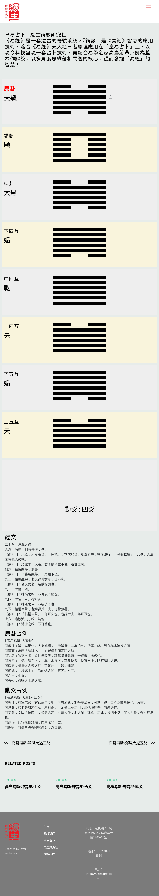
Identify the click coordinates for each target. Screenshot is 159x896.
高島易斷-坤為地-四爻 (124, 786)
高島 (13, 780)
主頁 (46, 826)
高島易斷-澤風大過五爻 (128, 742)
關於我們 (49, 833)
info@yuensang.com (99, 875)
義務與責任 (50, 847)
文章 (7, 780)
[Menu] (148, 5)
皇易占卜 (49, 840)
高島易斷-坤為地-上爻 (23, 786)
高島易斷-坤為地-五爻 (74, 786)
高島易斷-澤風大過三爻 (31, 742)
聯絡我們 (49, 854)
